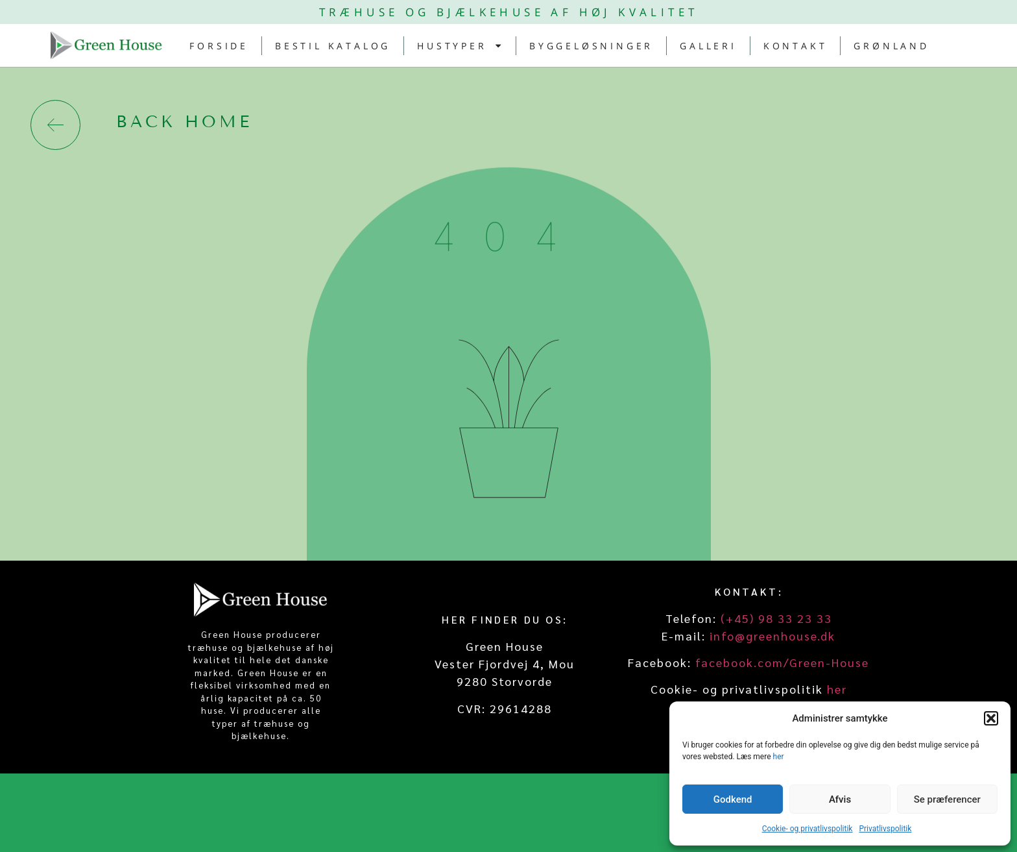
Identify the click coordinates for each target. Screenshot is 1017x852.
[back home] (55, 125)
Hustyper (460, 46)
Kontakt (795, 46)
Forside (218, 46)
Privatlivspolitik (885, 828)
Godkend (732, 799)
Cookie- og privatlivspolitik (807, 828)
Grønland (891, 46)
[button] (991, 718)
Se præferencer (947, 799)
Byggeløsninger (591, 46)
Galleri (708, 46)
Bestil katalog (332, 46)
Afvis (840, 799)
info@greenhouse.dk (772, 635)
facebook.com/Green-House (782, 662)
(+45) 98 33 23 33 (776, 618)
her (778, 756)
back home (184, 122)
